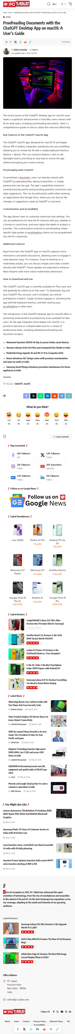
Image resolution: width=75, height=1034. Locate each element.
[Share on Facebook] (10, 42)
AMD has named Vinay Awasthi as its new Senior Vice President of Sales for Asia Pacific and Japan (27, 735)
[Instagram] (22, 466)
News (10, 12)
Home (5, 12)
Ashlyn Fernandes (20, 49)
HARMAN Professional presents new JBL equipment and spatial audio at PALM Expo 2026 (27, 769)
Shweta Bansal (16, 709)
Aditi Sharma (16, 791)
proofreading (35, 232)
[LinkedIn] (52, 477)
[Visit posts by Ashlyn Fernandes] (6, 51)
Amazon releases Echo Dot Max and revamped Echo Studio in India (38, 347)
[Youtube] (52, 466)
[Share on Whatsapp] (20, 42)
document (24, 177)
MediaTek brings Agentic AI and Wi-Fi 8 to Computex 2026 (34, 353)
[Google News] (22, 477)
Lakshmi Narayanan (18, 724)
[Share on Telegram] (50, 1029)
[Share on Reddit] (25, 42)
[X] (52, 455)
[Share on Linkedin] (37, 1029)
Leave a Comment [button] (61, 436)
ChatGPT (19, 383)
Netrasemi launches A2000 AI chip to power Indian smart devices (37, 342)
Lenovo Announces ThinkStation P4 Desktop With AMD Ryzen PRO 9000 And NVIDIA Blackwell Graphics (27, 814)
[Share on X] (15, 42)
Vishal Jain (15, 742)
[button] (48, 4)
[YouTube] (62, 1012)
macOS (27, 383)
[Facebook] (22, 455)
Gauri (13, 777)
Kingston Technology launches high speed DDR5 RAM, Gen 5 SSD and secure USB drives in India (26, 752)
